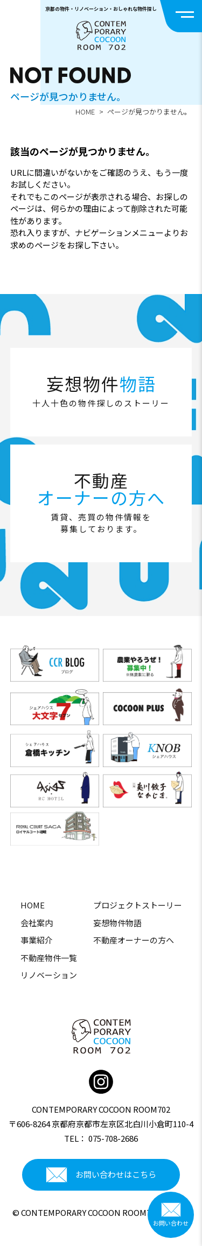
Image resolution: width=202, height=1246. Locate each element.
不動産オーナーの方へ (133, 940)
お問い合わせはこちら (101, 1175)
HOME (85, 111)
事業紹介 (36, 940)
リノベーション (48, 974)
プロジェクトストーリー (137, 905)
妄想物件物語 (117, 922)
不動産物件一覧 (48, 957)
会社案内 (36, 922)
